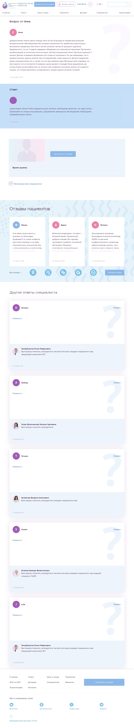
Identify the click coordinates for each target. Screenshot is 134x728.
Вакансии (69, 682)
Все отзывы (15, 272)
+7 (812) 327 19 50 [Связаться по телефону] (25, 3)
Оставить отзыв (114, 272)
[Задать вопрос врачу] (66, 4)
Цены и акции (43, 13)
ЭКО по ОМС (15, 682)
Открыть (117, 307)
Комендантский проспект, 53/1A (23, 721)
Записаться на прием (63, 154)
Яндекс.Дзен (74, 706)
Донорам (83, 13)
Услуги (24, 13)
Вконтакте (14, 706)
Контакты (32, 687)
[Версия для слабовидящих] (90, 4)
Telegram (103, 706)
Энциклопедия (124, 13)
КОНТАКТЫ (81, 4)
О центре (6, 13)
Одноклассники (46, 706)
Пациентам (65, 13)
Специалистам (103, 13)
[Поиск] (117, 4)
